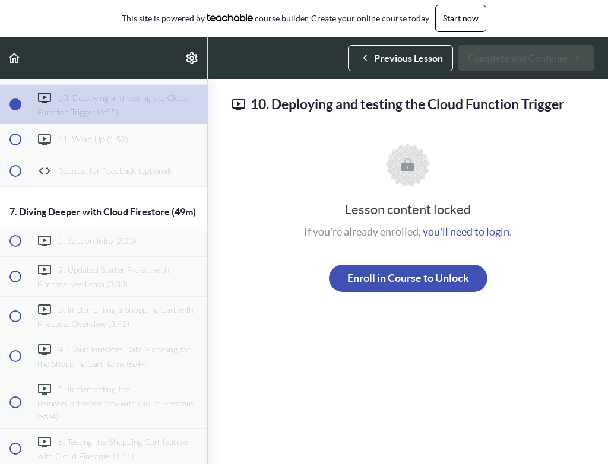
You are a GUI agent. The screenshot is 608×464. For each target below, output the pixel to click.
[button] (15, 58)
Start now (461, 18)
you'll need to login (466, 231)
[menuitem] (192, 58)
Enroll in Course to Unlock (408, 278)
